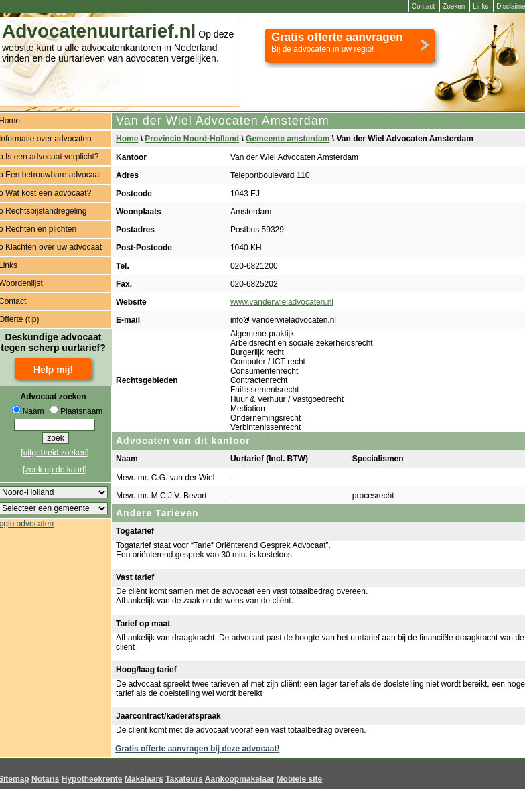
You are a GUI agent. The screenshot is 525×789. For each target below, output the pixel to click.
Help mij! (53, 369)
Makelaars (144, 779)
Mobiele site (300, 779)
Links (480, 6)
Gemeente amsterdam (287, 138)
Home (127, 138)
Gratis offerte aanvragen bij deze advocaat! (197, 749)
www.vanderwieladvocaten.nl (281, 302)
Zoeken (454, 6)
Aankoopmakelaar (239, 779)
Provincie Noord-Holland (192, 138)
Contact (423, 6)
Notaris (45, 779)
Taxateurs (184, 779)
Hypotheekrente (92, 779)
